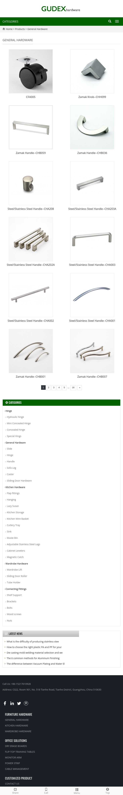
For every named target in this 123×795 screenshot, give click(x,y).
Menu (77, 790)
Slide (9, 448)
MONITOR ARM (13, 757)
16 (73, 387)
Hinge (9, 410)
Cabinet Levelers (16, 550)
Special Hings (14, 436)
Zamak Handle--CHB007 (92, 377)
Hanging (11, 499)
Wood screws (14, 614)
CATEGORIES (10, 21)
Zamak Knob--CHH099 (92, 97)
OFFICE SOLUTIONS (16, 740)
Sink (9, 531)
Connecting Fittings (16, 589)
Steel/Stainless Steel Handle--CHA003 (92, 265)
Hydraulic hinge (15, 417)
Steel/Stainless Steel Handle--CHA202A (31, 265)
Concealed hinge (16, 429)
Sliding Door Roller (17, 576)
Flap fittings (13, 493)
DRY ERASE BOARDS (16, 746)
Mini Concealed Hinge (19, 423)
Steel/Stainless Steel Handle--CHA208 (31, 209)
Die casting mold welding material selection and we (35, 652)
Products (20, 29)
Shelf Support (14, 595)
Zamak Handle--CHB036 (92, 153)
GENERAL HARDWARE (17, 719)
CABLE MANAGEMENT (17, 768)
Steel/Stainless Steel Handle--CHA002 (31, 321)
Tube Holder (13, 582)
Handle (11, 461)
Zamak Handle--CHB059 (31, 153)
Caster (10, 474)
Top (107, 790)
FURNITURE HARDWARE (18, 714)
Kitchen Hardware (15, 487)
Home (9, 29)
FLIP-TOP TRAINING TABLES (20, 751)
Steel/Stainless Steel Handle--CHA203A (92, 209)
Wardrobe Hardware (17, 563)
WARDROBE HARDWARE (18, 731)
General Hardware (37, 29)
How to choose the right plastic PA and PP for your (34, 647)
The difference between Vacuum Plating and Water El (36, 663)
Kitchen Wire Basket (18, 518)
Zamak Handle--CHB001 (31, 377)
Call (46, 790)
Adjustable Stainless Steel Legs (23, 544)
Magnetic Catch (15, 557)
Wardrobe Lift (14, 569)
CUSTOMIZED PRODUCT (18, 778)
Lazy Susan (13, 506)
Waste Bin (12, 537)
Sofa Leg (11, 467)
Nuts (9, 620)
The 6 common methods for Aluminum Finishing (33, 658)
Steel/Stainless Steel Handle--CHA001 (92, 321)
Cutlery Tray (13, 525)
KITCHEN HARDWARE (16, 725)
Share (15, 790)
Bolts (9, 607)
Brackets (11, 601)
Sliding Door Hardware (19, 480)
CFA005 (30, 97)
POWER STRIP (12, 763)
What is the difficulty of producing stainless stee (33, 641)
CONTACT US (12, 783)
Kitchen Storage (15, 512)
